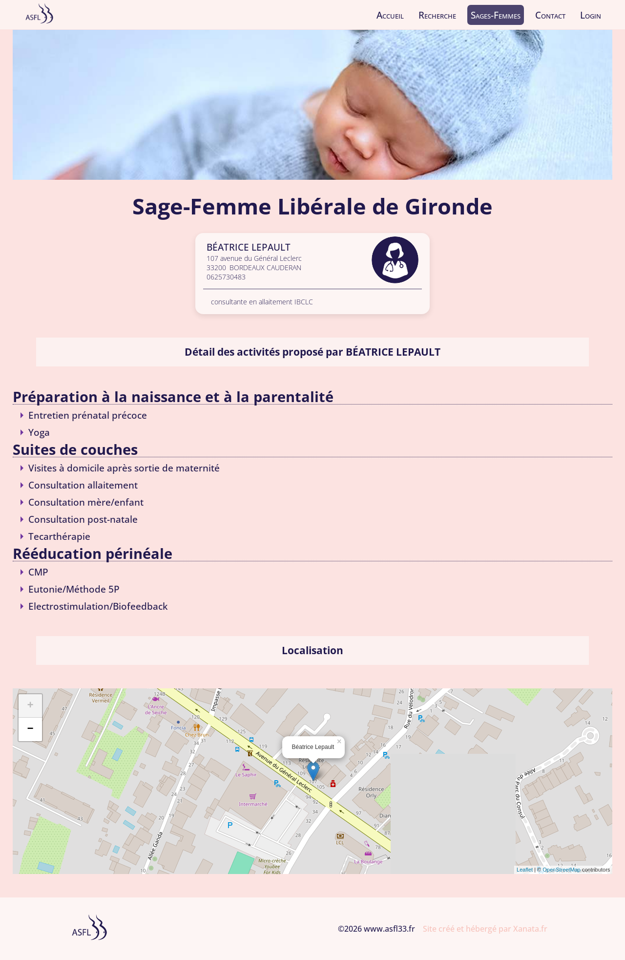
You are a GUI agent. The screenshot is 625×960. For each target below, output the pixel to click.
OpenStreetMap (561, 870)
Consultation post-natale (83, 519)
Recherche (437, 14)
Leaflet (525, 870)
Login (590, 14)
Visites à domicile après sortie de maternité (124, 467)
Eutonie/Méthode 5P (74, 589)
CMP (38, 571)
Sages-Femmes (496, 14)
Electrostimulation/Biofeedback (97, 606)
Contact (550, 14)
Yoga (39, 432)
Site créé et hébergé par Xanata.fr (485, 928)
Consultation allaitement (83, 484)
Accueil (390, 14)
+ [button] (30, 706)
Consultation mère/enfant (86, 502)
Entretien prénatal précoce (87, 415)
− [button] (30, 729)
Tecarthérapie (59, 536)
